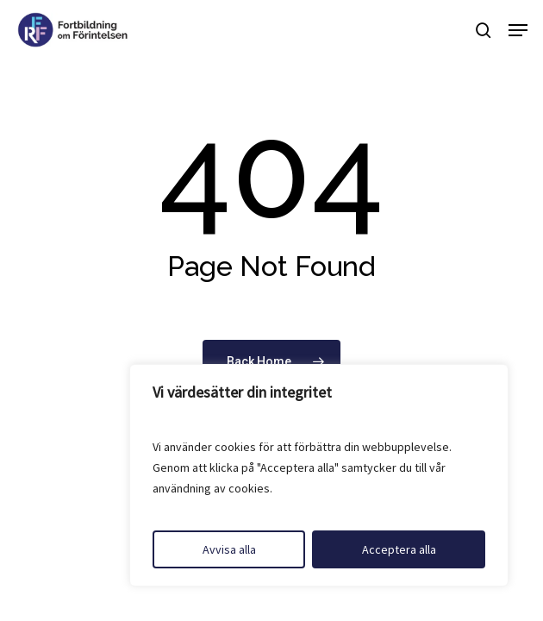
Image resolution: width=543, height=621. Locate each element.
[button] (518, 30)
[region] (319, 475)
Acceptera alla (399, 549)
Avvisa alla (229, 549)
